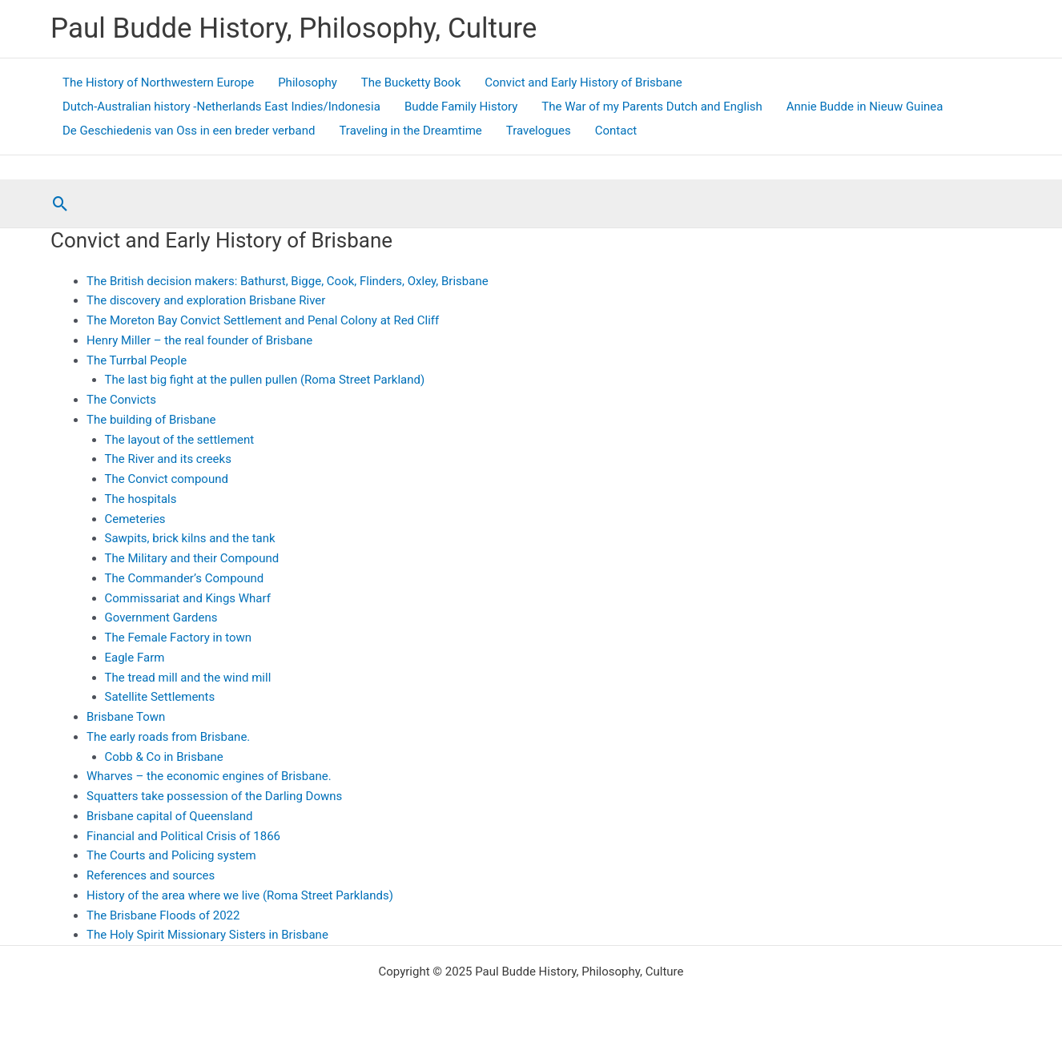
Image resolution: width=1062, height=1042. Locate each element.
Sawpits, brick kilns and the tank (190, 538)
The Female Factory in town (178, 637)
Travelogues (538, 130)
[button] (60, 204)
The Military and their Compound (192, 558)
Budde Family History (460, 106)
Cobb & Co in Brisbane (164, 757)
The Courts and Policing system (171, 855)
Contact (616, 130)
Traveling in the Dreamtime (410, 130)
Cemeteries (135, 519)
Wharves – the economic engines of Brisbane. (209, 776)
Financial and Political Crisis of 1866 (183, 836)
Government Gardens (161, 617)
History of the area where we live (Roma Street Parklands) (239, 895)
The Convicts (121, 399)
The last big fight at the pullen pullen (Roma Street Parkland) (265, 379)
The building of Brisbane (151, 419)
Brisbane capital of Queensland (169, 816)
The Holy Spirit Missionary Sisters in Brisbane (207, 934)
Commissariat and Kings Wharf (188, 598)
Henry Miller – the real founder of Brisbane (199, 340)
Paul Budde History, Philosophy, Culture (293, 28)
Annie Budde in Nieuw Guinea (864, 106)
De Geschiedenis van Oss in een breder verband (188, 130)
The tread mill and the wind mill (188, 677)
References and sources (150, 875)
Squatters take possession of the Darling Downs (214, 796)
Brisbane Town (125, 717)
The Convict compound (166, 479)
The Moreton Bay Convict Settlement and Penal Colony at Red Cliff (262, 320)
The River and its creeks (168, 459)
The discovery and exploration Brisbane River (205, 300)
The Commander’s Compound (184, 578)
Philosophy (307, 82)
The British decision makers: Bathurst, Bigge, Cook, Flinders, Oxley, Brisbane (287, 281)
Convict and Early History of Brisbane (583, 82)
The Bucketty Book (411, 82)
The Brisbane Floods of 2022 (162, 915)
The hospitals (141, 499)
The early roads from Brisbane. (168, 737)
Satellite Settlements (160, 697)
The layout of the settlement (180, 439)
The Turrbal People (136, 360)
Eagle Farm (135, 657)
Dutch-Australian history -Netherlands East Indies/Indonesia (221, 106)
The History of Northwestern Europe (158, 82)
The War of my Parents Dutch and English (651, 106)
